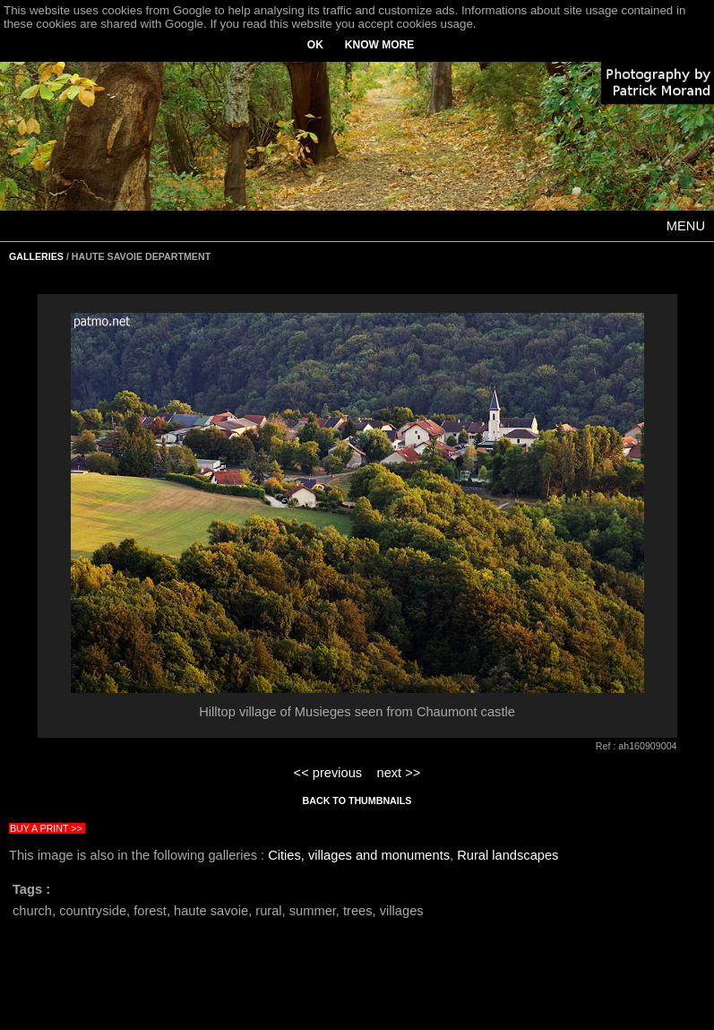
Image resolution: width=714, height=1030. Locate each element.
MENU (686, 226)
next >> (398, 773)
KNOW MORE (379, 45)
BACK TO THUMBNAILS (357, 800)
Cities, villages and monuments (359, 855)
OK (315, 45)
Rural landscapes (507, 855)
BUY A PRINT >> (46, 828)
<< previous (328, 773)
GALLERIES (36, 256)
